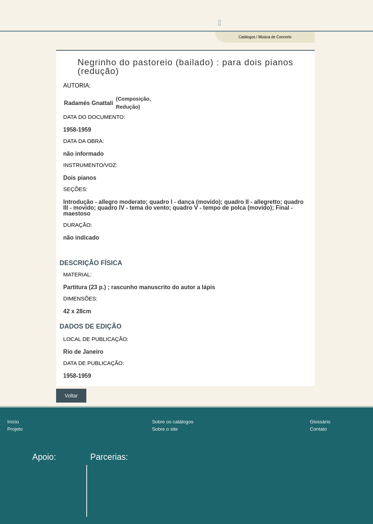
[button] (219, 23)
